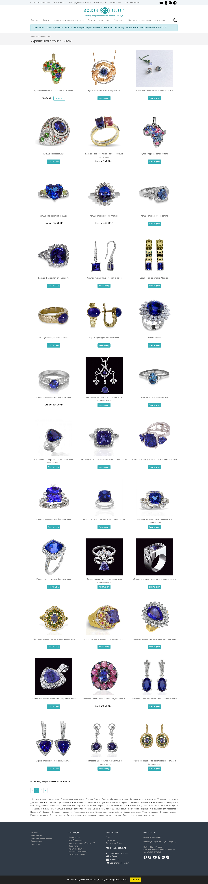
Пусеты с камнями (109, 802)
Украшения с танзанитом (109, 815)
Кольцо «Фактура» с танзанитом (53, 338)
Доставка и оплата (111, 2)
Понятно (135, 880)
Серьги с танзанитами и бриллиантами (104, 278)
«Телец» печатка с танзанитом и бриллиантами (154, 579)
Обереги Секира (93, 799)
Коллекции (120, 20)
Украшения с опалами (84, 812)
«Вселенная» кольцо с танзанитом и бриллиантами (104, 460)
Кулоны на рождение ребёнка (108, 812)
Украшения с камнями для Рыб (112, 806)
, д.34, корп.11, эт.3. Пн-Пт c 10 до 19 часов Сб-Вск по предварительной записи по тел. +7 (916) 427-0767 (160, 847)
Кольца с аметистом (145, 815)
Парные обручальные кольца (115, 799)
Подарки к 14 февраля (40, 812)
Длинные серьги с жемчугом (125, 809)
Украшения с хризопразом (86, 802)
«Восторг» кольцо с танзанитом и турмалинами (104, 699)
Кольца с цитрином (39, 815)
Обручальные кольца (78, 852)
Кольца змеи (128, 815)
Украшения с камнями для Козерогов (158, 809)
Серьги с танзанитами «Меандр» (154, 278)
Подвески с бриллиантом (63, 806)
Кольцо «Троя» (154, 338)
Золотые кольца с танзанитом (45, 799)
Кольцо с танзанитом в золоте (154, 216)
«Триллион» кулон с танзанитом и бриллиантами (53, 699)
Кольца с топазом (168, 812)
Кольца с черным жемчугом (143, 799)
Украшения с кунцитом (98, 809)
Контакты (135, 2)
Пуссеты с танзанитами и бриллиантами (154, 91)
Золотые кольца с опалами (58, 802)
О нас (125, 2)
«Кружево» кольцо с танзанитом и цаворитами (53, 639)
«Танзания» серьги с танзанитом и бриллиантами (154, 699)
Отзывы (97, 2)
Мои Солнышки (76, 840)
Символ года (74, 837)
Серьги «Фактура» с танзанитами (104, 338)
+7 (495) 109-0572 (152, 837)
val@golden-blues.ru (81, 2)
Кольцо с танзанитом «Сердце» (54, 216)
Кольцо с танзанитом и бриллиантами (53, 397)
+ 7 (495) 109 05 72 (63, 2)
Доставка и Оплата (114, 843)
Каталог (35, 20)
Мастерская (36, 836)
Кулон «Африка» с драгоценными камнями (53, 91)
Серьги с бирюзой (150, 812)
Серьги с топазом (57, 815)
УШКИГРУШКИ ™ (76, 849)
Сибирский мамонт (77, 855)
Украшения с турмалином (42, 809)
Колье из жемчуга (167, 806)
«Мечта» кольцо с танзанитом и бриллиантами (104, 519)
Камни (46, 20)
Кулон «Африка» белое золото (154, 154)
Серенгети (73, 846)
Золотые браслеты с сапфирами (81, 815)
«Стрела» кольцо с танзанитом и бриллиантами (154, 639)
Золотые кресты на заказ (72, 799)
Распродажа (159, 20)
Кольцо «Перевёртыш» (53, 154)
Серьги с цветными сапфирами (135, 802)
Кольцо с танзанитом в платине (104, 216)
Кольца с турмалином (62, 812)
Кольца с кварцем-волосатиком (71, 809)
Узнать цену (104, 98)
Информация (104, 20)
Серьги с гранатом (132, 812)
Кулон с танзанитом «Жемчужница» (104, 91)
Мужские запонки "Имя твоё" (82, 843)
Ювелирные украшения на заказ (69, 20)
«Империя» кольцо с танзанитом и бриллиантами (154, 460)
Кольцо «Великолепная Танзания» (53, 278)
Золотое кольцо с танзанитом (154, 397)
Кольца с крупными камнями (143, 806)
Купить (59, 98)
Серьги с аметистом (86, 806)
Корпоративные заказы (139, 20)
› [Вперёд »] (45, 790)
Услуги (91, 20)
